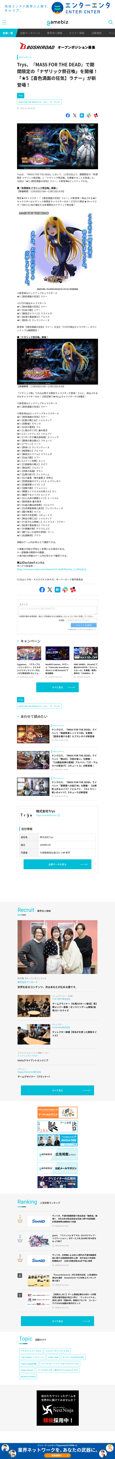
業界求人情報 (54, 33)
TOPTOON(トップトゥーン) (32, 1369)
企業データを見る (57, 876)
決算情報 (96, 33)
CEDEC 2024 (53, 1369)
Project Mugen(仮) (29, 1375)
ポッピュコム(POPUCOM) (73, 1369)
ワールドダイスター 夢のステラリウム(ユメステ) (58, 1382)
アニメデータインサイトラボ (57, 1362)
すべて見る (57, 687)
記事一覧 (8, 33)
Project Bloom (27, 1382)
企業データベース (30, 33)
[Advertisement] (38, 700)
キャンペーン (25, 57)
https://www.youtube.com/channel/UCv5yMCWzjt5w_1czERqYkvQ (51, 569)
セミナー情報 (76, 33)
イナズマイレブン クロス (31, 1362)
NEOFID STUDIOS (28, 1388)
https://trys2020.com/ (48, 827)
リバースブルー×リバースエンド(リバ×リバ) (60, 1375)
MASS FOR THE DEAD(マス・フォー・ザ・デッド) (39, 102)
